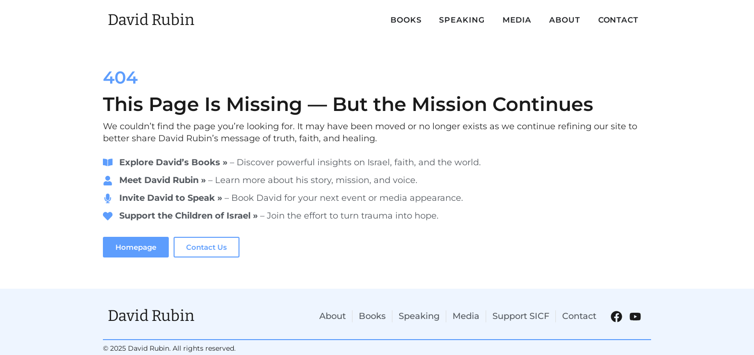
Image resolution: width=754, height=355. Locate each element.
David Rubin (151, 20)
